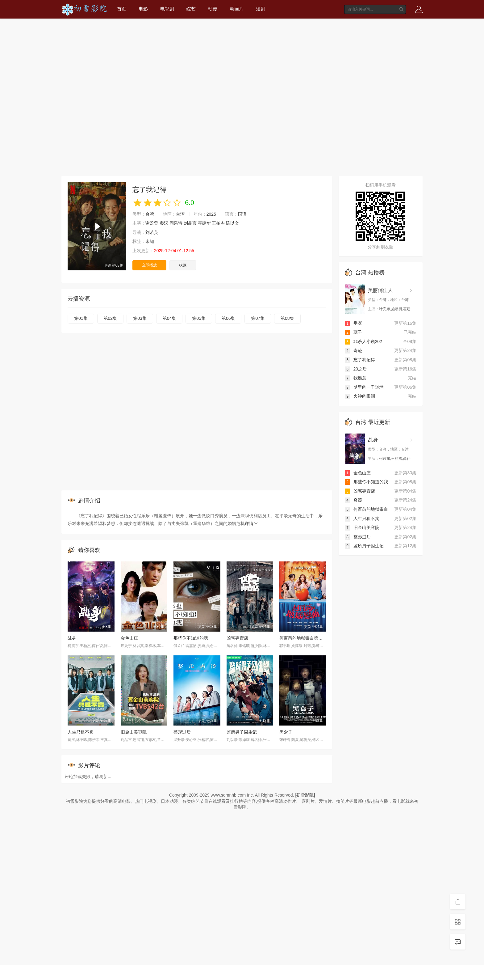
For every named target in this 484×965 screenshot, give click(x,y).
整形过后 (182, 732)
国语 (242, 214)
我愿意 (355, 377)
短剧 (260, 8)
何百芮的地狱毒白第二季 (303, 638)
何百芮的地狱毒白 (366, 509)
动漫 (212, 8)
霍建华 (204, 223)
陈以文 (232, 223)
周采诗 (175, 223)
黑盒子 (285, 732)
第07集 (258, 318)
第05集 (199, 318)
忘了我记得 (360, 359)
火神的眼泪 (360, 396)
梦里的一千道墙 (364, 387)
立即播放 (149, 265)
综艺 (191, 8)
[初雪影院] (305, 795)
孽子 (353, 332)
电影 (143, 8)
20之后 (356, 368)
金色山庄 (129, 638)
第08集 (287, 318)
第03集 (140, 318)
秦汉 (164, 223)
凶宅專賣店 (237, 638)
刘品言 (190, 223)
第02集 (110, 318)
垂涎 (353, 323)
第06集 (228, 318)
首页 (121, 8)
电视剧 (167, 8)
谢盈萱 (151, 223)
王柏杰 (218, 223)
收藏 (182, 265)
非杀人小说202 (363, 341)
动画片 (237, 8)
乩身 (72, 638)
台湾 (149, 214)
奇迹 (353, 350)
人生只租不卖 (81, 732)
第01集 (81, 318)
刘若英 (151, 232)
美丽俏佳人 (380, 290)
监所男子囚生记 (242, 732)
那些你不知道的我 (190, 638)
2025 (211, 214)
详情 (251, 523)
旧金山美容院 (134, 732)
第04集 (169, 318)
